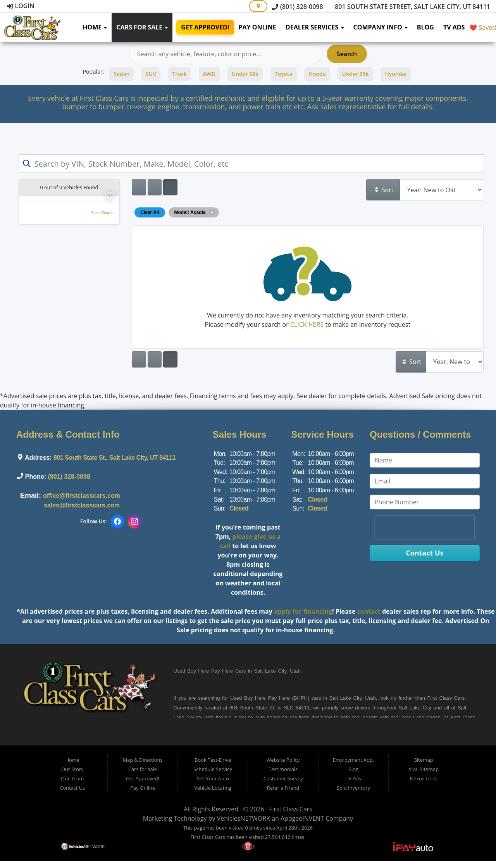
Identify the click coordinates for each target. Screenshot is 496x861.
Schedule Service (212, 769)
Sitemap (423, 759)
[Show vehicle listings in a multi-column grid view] (170, 187)
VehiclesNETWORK (243, 818)
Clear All (149, 212)
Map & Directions (143, 759)
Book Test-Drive (213, 759)
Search (347, 54)
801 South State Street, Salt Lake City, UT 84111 (408, 6)
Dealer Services (315, 27)
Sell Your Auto (213, 778)
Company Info (380, 27)
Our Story (72, 769)
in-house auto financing (259, 717)
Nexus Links (423, 778)
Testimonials (283, 769)
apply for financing (303, 611)
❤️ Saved (482, 27)
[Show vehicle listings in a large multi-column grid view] (155, 187)
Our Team (72, 778)
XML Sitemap (423, 769)
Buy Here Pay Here (210, 671)
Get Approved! (205, 27)
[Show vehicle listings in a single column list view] (139, 187)
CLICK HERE (307, 324)
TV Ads (454, 27)
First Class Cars (290, 809)
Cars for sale (142, 27)
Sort (384, 190)
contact (368, 611)
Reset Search (102, 212)
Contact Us (72, 787)
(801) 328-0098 (297, 6)
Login (20, 6)
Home (95, 27)
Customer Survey (283, 778)
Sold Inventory (353, 787)
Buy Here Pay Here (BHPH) (276, 698)
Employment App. (353, 759)
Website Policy (283, 759)
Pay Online (257, 27)
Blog (425, 27)
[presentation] (424, 527)
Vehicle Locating (212, 787)
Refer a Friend (283, 787)
